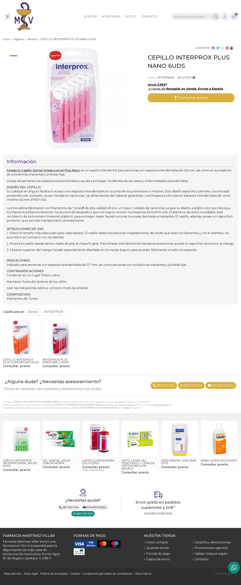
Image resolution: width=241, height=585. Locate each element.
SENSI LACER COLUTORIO (219, 460)
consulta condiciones (158, 513)
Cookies (75, 573)
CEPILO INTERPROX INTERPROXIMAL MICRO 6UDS (20, 463)
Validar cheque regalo (211, 553)
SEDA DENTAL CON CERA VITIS (178, 462)
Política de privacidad (53, 573)
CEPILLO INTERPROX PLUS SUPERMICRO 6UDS (21, 361)
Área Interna (143, 573)
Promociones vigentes (211, 548)
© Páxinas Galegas (225, 574)
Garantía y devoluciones (213, 542)
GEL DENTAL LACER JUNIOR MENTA (56, 462)
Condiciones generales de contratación (108, 573)
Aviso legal (31, 573)
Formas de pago (158, 553)
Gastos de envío (158, 559)
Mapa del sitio (13, 573)
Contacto (201, 559)
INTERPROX (161, 404)
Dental (131, 404)
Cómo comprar (157, 542)
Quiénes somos (157, 548)
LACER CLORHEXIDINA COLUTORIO (98, 462)
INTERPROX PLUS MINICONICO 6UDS (56, 361)
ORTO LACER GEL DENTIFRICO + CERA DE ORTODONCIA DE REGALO (138, 464)
